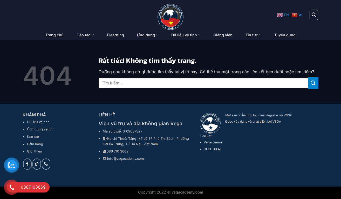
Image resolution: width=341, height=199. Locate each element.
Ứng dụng (147, 34)
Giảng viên (223, 35)
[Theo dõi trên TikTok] (36, 164)
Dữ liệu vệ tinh (185, 34)
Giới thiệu (34, 151)
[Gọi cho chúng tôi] (46, 164)
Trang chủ (54, 35)
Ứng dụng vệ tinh (40, 129)
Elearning (115, 35)
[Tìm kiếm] (314, 15)
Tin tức (253, 34)
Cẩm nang (35, 144)
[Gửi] (313, 83)
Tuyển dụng (285, 35)
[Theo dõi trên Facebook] (27, 164)
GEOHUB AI (212, 149)
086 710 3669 (117, 151)
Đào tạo (85, 34)
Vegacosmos (213, 142)
